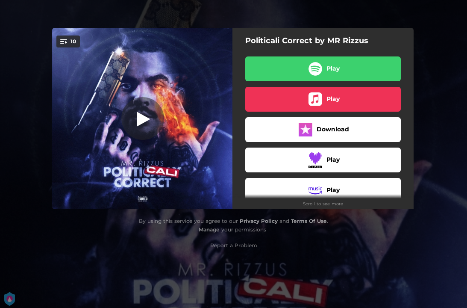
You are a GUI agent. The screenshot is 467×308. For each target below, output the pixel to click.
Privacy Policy (259, 221)
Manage (209, 229)
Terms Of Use (309, 221)
